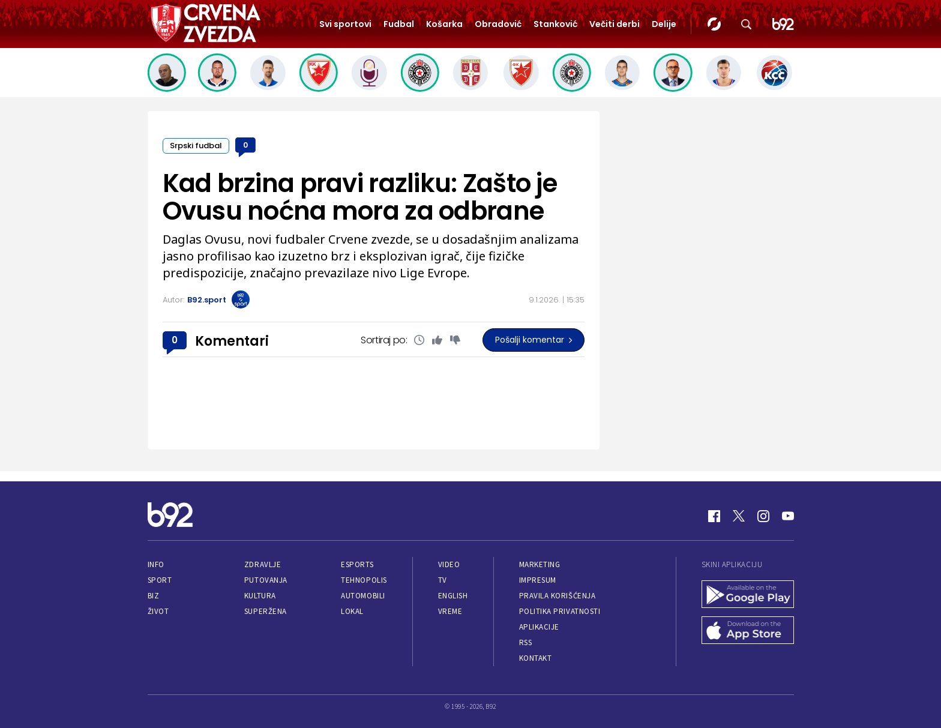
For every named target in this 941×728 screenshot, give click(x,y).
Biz (154, 596)
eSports (357, 564)
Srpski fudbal (196, 145)
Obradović (498, 24)
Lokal (352, 611)
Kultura (260, 596)
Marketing (540, 564)
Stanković (555, 24)
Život (158, 611)
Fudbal (398, 24)
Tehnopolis (363, 580)
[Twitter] (739, 516)
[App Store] (748, 631)
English (453, 596)
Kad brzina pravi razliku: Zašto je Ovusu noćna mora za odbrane (360, 197)
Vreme (450, 611)
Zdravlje (262, 564)
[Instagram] (763, 516)
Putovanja (265, 580)
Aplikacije (539, 627)
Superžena (265, 611)
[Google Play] (748, 595)
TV (442, 580)
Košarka (444, 24)
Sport (160, 580)
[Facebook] (714, 516)
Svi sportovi (345, 24)
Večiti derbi (614, 24)
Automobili (363, 596)
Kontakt (535, 658)
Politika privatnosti (560, 611)
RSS (525, 642)
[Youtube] (788, 516)
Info (156, 564)
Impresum (537, 580)
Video (449, 564)
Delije (664, 24)
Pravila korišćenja (557, 596)
